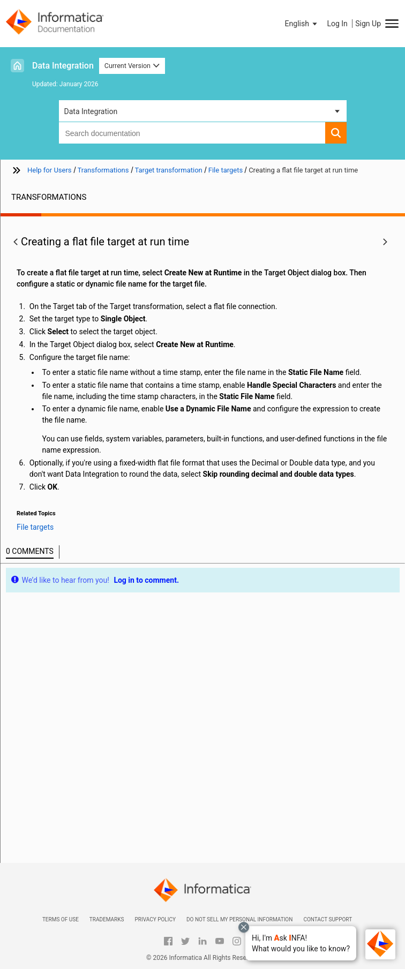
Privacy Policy (154, 919)
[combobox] (192, 133)
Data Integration (63, 66)
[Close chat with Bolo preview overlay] (243, 927)
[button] (300, 943)
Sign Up (368, 23)
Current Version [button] (132, 66)
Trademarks (106, 919)
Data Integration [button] (91, 111)
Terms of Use (60, 919)
